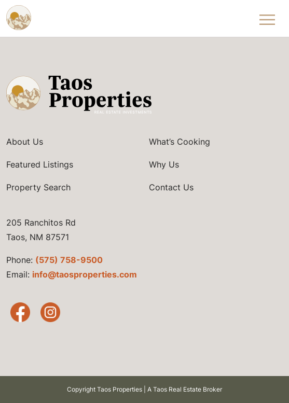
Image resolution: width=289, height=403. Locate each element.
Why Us (164, 164)
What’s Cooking (179, 141)
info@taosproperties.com (84, 274)
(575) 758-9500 (69, 260)
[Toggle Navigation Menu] (267, 18)
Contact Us (171, 187)
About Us (24, 141)
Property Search (38, 187)
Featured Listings (39, 164)
